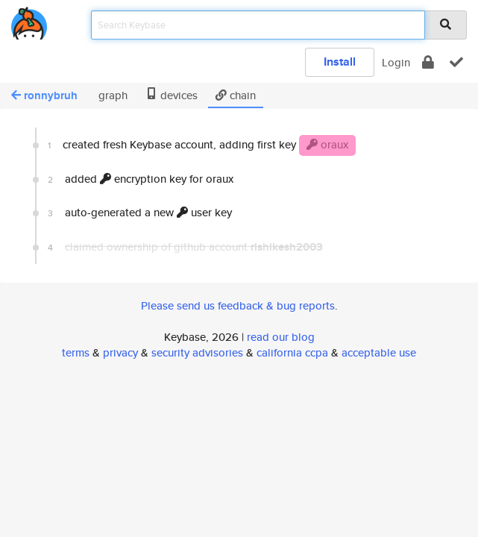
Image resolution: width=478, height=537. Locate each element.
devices (171, 95)
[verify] (456, 62)
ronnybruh (44, 95)
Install (340, 61)
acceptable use (379, 352)
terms (75, 352)
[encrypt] (428, 62)
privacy (120, 352)
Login (396, 62)
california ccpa (292, 352)
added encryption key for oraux (140, 178)
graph (111, 95)
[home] (29, 20)
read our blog (281, 337)
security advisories (197, 352)
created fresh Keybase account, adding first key (202, 145)
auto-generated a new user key (140, 212)
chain (236, 95)
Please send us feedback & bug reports (238, 305)
